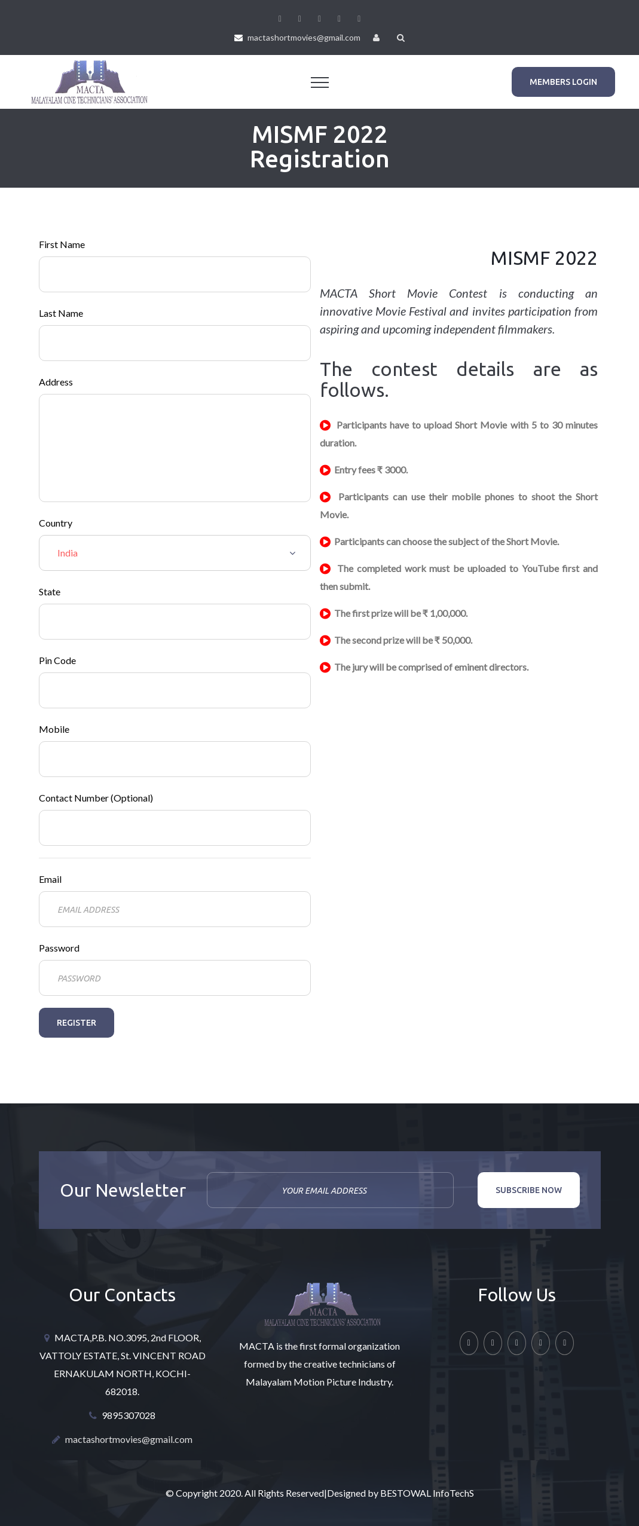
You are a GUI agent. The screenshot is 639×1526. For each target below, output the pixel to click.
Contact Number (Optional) (96, 797)
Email (50, 879)
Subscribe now (529, 1190)
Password (59, 947)
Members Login (563, 82)
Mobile (54, 729)
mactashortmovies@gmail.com (303, 37)
